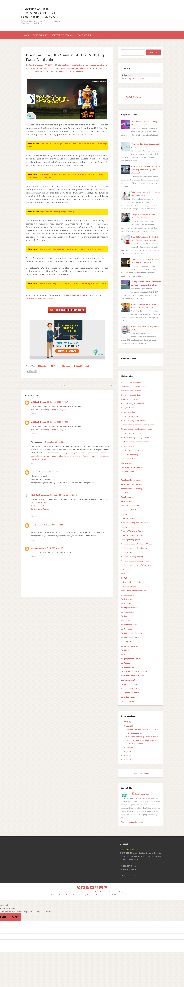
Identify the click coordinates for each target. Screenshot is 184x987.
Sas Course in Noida (39, 508)
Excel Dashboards (128, 495)
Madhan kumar (38, 550)
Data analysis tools (128, 461)
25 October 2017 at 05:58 (57, 424)
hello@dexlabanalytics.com (131, 878)
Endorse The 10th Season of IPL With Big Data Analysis (65, 59)
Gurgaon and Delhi (129, 512)
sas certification (127, 614)
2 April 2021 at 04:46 (54, 550)
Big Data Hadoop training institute (53, 73)
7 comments (78, 73)
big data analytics (128, 414)
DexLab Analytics (133, 99)
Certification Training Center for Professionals (40, 13)
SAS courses (126, 631)
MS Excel (125, 571)
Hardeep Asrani (65, 897)
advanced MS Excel (129, 401)
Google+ (66, 368)
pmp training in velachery (78, 458)
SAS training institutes (130, 695)
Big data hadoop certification (70, 67)
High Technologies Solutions (44, 497)
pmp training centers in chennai (52, 458)
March (129, 750)
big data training (127, 448)
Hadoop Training (128, 520)
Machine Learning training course (135, 563)
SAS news (125, 656)
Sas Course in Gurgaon (40, 511)
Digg (88, 368)
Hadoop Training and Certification (135, 525)
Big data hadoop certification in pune (51, 70)
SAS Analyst (126, 601)
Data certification (128, 474)
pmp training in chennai (74, 455)
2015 (126, 761)
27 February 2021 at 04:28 (52, 527)
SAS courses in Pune (130, 639)
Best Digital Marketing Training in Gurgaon (48, 412)
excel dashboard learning (131, 486)
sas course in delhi (129, 627)
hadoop (124, 516)
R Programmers (127, 597)
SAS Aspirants (127, 605)
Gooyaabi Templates (125, 897)
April (128, 728)
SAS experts (126, 644)
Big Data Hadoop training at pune (135, 440)
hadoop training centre (130, 529)
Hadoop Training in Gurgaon (133, 533)
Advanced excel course (131, 384)
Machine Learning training (132, 559)
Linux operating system (130, 542)
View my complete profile (132, 824)
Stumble (78, 368)
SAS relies (125, 665)
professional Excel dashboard (133, 593)
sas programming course (131, 661)
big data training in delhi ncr (132, 452)
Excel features (127, 499)
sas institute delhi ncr (129, 648)
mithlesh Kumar (38, 404)
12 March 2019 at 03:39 (48, 474)
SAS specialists (127, 669)
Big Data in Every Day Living (57, 213)
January (129, 753)
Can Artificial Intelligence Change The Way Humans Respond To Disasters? (145, 171)
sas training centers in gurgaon (134, 673)
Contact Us (91, 36)
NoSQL (124, 580)
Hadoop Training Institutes (132, 537)
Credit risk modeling (129, 457)
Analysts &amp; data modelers (133, 406)
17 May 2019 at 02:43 (68, 497)
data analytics (126, 465)
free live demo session (130, 508)
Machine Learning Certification (134, 550)
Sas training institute (129, 690)
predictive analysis (128, 588)
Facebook (43, 368)
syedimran (36, 527)
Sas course (125, 622)
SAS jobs (125, 652)
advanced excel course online (133, 388)
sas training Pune (128, 699)
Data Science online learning (79, 297)
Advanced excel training (131, 397)
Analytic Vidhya (127, 410)
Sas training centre (129, 682)
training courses (127, 703)
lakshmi (34, 474)
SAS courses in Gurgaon (131, 635)
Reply (33, 416)
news (123, 576)
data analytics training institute (133, 469)
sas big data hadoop (129, 610)
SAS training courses (130, 686)
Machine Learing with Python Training (137, 546)
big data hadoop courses (77, 70)
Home (27, 36)
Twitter (55, 368)
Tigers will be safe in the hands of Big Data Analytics (71, 251)
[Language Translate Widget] (141, 77)
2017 (126, 724)
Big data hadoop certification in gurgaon (137, 427)
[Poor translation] (15, 919)
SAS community (127, 618)
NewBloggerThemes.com (95, 897)
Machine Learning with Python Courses (137, 567)
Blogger (146, 775)
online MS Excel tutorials (131, 584)
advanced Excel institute (131, 393)
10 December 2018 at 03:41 (54, 444)
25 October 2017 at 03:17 (57, 404)
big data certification (129, 418)
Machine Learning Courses (132, 554)
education (125, 478)
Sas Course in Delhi (39, 505)
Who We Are (43, 36)
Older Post (108, 387)
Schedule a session (67, 36)
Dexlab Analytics (142, 796)
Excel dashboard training (131, 491)
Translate (138, 81)
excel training (126, 503)
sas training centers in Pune (132, 678)
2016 (126, 757)
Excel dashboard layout (131, 482)
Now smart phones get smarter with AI (142, 739)
